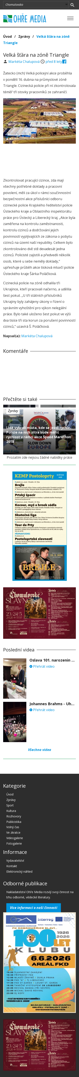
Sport (10, 805)
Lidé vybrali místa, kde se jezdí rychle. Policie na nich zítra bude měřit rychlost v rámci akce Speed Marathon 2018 (38, 434)
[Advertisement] (39, 159)
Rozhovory (13, 816)
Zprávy (24, 36)
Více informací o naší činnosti (33, 907)
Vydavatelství (15, 861)
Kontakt (11, 866)
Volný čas (12, 827)
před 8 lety (54, 61)
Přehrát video (42, 666)
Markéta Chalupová (24, 61)
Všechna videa (39, 749)
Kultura (11, 811)
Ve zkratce (13, 832)
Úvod (7, 36)
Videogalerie (14, 838)
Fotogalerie (14, 843)
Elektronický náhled (19, 871)
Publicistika (13, 822)
